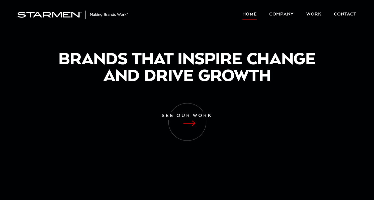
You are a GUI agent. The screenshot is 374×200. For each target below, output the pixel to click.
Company (281, 14)
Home (249, 14)
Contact (345, 14)
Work (313, 14)
